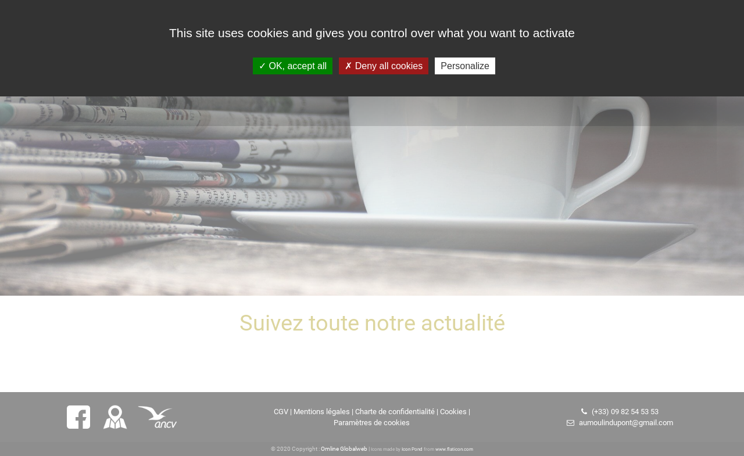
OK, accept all (293, 66)
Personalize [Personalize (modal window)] (465, 66)
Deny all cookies (384, 66)
